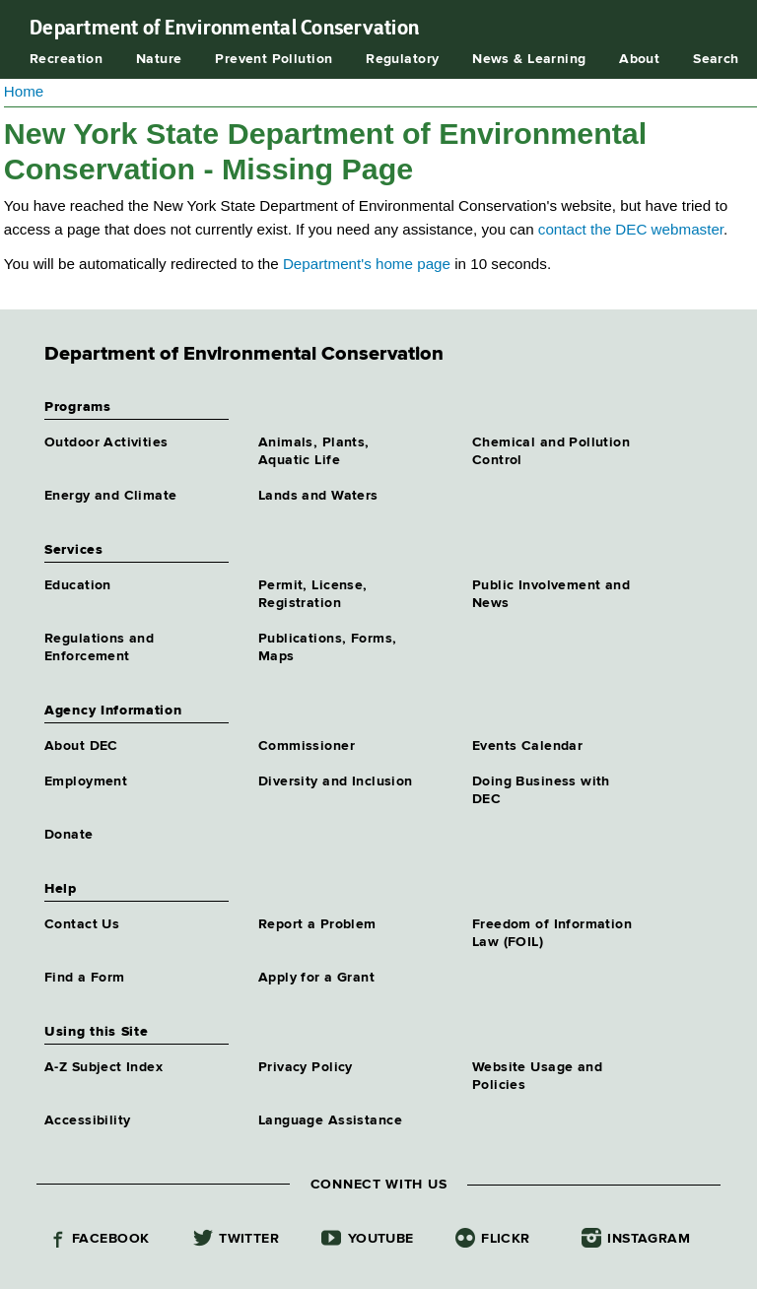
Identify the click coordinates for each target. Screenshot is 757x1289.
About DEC (81, 746)
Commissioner (306, 746)
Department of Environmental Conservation (224, 27)
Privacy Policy (305, 1067)
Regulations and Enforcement (99, 647)
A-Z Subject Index (103, 1067)
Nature (159, 59)
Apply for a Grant (316, 977)
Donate (69, 835)
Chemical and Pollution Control (551, 451)
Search (716, 59)
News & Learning (528, 59)
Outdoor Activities (106, 442)
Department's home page (366, 263)
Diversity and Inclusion (335, 781)
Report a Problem (317, 924)
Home (24, 91)
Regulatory (402, 59)
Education (77, 585)
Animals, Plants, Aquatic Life (314, 451)
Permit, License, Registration (313, 594)
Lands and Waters (318, 496)
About (639, 59)
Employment (85, 781)
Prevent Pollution (273, 59)
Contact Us (81, 924)
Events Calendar (527, 746)
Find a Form (84, 977)
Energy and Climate (110, 496)
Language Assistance (330, 1120)
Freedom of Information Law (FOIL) (552, 933)
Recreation (66, 59)
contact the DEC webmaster (630, 229)
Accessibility (87, 1120)
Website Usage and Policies (537, 1076)
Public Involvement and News (551, 594)
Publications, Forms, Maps (327, 647)
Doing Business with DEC (541, 790)
